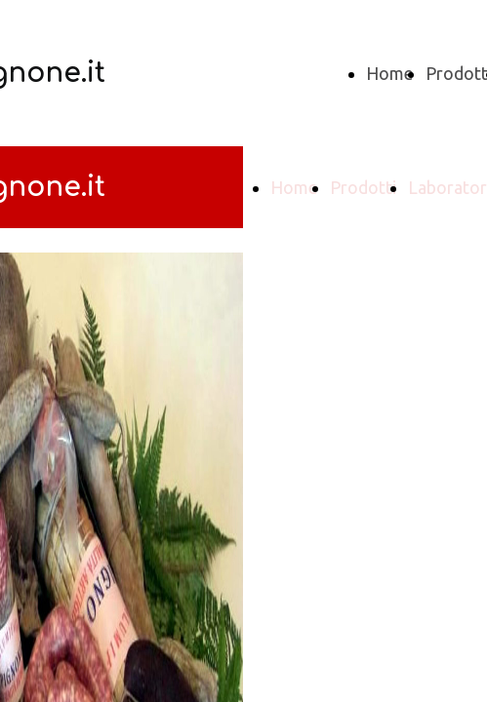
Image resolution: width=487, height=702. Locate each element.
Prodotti (363, 187)
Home (390, 73)
